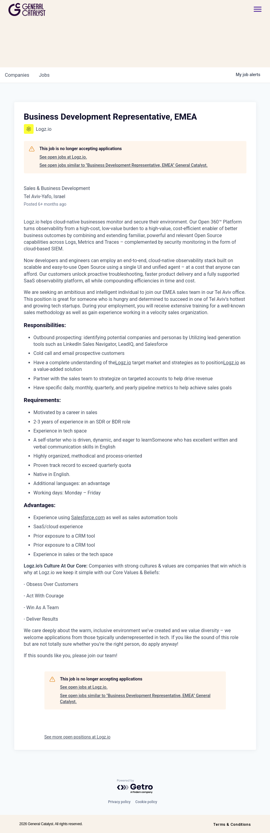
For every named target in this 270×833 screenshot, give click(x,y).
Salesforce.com (88, 517)
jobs (44, 75)
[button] (255, 9)
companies (17, 75)
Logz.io (123, 362)
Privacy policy (119, 802)
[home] (48, 9)
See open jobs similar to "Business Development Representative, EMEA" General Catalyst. (124, 165)
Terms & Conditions (232, 824)
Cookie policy (146, 802)
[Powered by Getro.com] (135, 786)
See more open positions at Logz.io (77, 737)
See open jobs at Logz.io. (63, 157)
